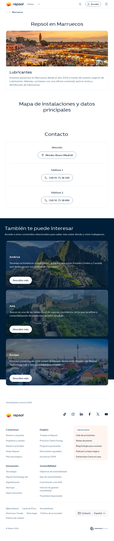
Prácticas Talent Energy (51, 440)
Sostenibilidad (48, 465)
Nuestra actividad (15, 446)
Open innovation (14, 493)
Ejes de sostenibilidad (50, 477)
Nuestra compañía (15, 435)
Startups (10, 487)
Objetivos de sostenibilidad (53, 471)
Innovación (12, 465)
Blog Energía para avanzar (89, 446)
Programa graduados (50, 446)
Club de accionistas (85, 435)
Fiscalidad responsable (51, 496)
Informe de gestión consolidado (49, 489)
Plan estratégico (14, 456)
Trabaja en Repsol (48, 435)
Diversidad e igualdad (50, 451)
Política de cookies (15, 518)
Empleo (44, 429)
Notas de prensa (84, 440)
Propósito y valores (15, 440)
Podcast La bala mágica (87, 451)
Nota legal (32, 513)
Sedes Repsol (12, 451)
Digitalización (12, 482)
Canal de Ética (29, 508)
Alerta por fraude (14, 513)
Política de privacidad (51, 513)
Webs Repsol (12, 508)
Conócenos (12, 429)
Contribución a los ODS (51, 482)
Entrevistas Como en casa (88, 456)
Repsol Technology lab (17, 477)
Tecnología (11, 471)
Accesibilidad (46, 508)
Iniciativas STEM (48, 456)
